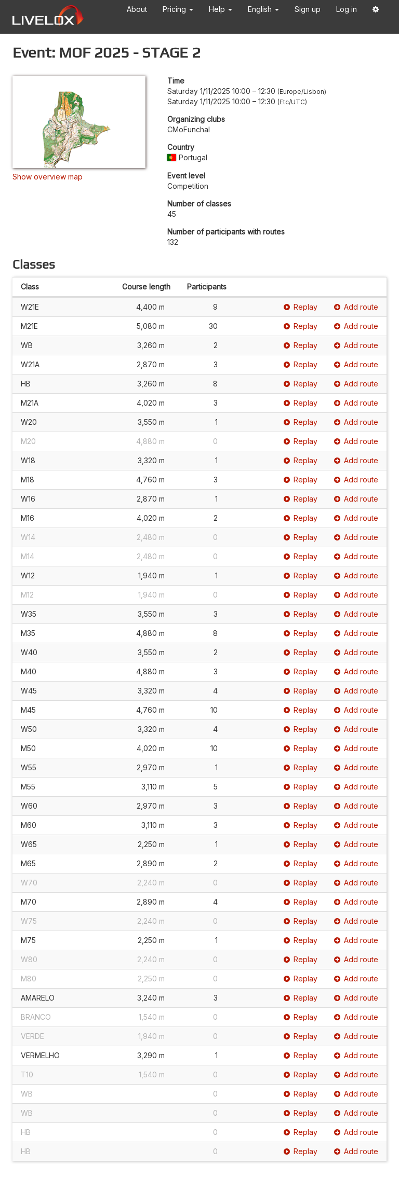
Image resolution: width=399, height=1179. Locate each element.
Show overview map (47, 176)
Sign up (308, 9)
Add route (356, 306)
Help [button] (220, 9)
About (137, 9)
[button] (376, 11)
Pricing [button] (178, 9)
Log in (346, 9)
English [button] (263, 9)
